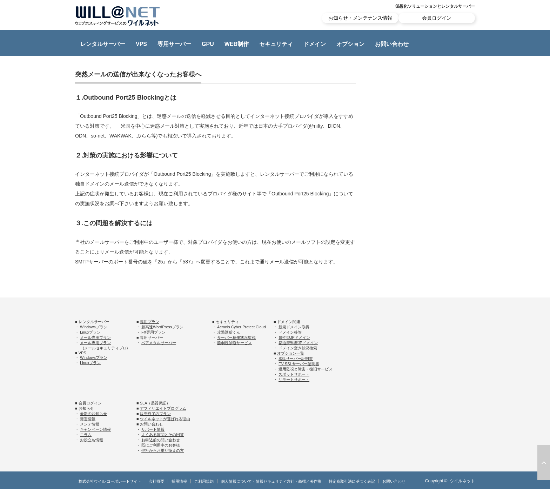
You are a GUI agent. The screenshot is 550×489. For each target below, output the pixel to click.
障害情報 (87, 419)
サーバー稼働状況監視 (236, 337)
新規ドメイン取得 (294, 327)
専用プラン (149, 322)
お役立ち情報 (91, 440)
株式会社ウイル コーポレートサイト (110, 481)
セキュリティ (276, 44)
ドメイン (314, 44)
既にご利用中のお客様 (160, 445)
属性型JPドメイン (294, 337)
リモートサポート (294, 379)
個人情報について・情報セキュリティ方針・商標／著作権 (271, 481)
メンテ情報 (89, 424)
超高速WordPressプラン (162, 327)
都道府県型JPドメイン (298, 343)
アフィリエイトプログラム (163, 408)
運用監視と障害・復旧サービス (306, 369)
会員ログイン (436, 18)
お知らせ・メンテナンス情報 (360, 18)
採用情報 (179, 481)
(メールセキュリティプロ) (105, 348)
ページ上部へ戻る (543, 462)
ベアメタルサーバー (158, 343)
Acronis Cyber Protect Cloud (241, 327)
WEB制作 (236, 44)
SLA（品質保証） (155, 403)
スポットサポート (294, 374)
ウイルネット (462, 480)
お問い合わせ (392, 44)
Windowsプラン (93, 327)
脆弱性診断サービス (234, 343)
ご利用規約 (204, 481)
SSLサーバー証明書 (296, 358)
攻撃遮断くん (228, 332)
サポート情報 (153, 429)
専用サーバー (174, 44)
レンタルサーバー (102, 44)
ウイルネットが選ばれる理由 (165, 419)
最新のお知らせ (93, 413)
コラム (86, 435)
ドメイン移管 (290, 332)
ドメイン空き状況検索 (298, 348)
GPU (208, 44)
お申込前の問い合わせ (160, 440)
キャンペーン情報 (95, 429)
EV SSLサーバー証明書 (299, 364)
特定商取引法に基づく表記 (352, 481)
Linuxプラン (90, 332)
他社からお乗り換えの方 (162, 450)
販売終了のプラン (155, 413)
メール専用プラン (95, 337)
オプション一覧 (290, 353)
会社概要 (156, 481)
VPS (141, 44)
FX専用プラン (153, 332)
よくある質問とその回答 (162, 435)
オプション (350, 44)
